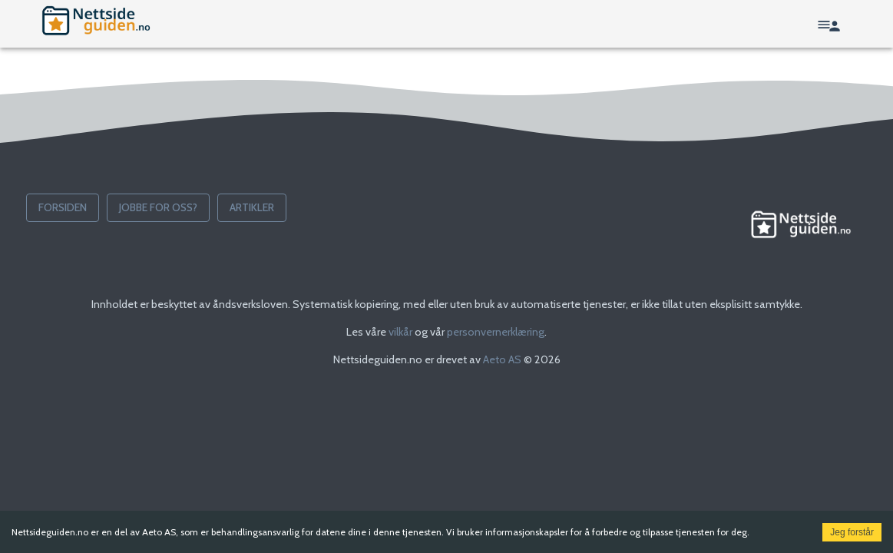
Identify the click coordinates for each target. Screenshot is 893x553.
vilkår (400, 332)
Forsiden (62, 207)
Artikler (252, 207)
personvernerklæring (495, 332)
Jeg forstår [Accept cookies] (852, 532)
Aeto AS (502, 359)
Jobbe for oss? (158, 207)
